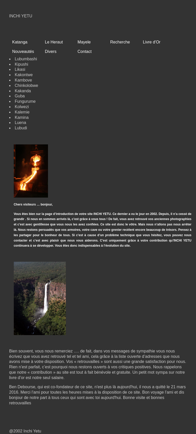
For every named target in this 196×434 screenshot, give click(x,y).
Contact (85, 51)
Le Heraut (54, 42)
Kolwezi (22, 107)
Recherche (120, 42)
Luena (20, 122)
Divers (50, 51)
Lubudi (21, 128)
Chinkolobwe (26, 85)
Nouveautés (23, 51)
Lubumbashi (26, 59)
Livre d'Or (152, 42)
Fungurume (25, 101)
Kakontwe (24, 75)
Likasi (20, 69)
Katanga (20, 42)
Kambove (23, 80)
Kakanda (23, 91)
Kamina (22, 117)
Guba (20, 96)
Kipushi (21, 64)
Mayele (84, 42)
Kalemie (22, 112)
